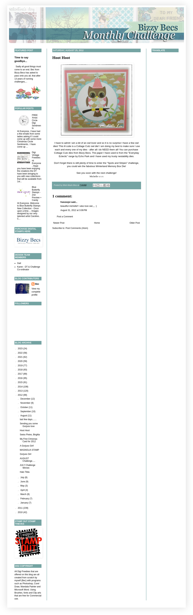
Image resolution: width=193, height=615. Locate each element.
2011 (20, 508)
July (22, 477)
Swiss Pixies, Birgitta (30, 434)
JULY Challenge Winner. (27, 466)
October (24, 407)
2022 (20, 353)
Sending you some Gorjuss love (29, 424)
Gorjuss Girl (25, 454)
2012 (20, 395)
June (23, 481)
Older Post (135, 223)
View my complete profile (36, 291)
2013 (20, 391)
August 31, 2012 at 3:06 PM (73, 210)
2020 (20, 361)
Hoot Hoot (61, 57)
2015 (20, 382)
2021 (20, 357)
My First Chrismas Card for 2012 (28, 440)
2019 (20, 365)
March (23, 494)
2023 (20, 348)
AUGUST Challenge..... (27, 459)
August (24, 415)
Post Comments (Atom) (76, 228)
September (26, 411)
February (25, 498)
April (22, 490)
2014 (20, 386)
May (22, 485)
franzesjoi (65, 202)
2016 (20, 378)
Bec (37, 284)
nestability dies (126, 156)
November (25, 403)
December (25, 399)
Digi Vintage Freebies (36, 155)
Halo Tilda (24, 472)
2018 (20, 369)
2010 (20, 512)
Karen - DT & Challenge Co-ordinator (28, 268)
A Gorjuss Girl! (27, 446)
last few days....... (28, 419)
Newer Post (58, 223)
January (24, 502)
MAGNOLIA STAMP (29, 450)
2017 (20, 374)
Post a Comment (65, 216)
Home (97, 223)
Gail (19, 263)
